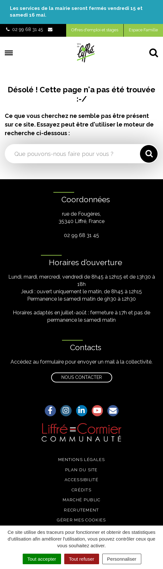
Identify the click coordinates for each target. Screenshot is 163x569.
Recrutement (81, 510)
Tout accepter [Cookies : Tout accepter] (41, 559)
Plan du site (81, 469)
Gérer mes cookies (81, 520)
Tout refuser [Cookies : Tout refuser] (81, 559)
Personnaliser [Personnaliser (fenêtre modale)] (121, 559)
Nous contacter (81, 377)
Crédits (81, 490)
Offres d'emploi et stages (94, 29)
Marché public (82, 499)
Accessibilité (81, 479)
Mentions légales (81, 459)
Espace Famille (143, 29)
